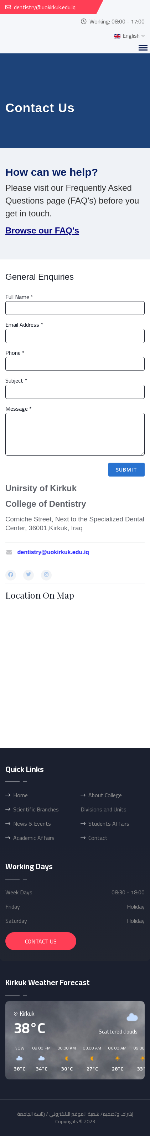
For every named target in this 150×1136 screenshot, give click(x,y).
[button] (17, 1058)
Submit (126, 469)
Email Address (24, 324)
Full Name (19, 297)
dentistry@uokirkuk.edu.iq (45, 7)
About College (105, 795)
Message (18, 408)
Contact (98, 837)
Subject (16, 380)
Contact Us (41, 941)
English (126, 35)
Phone (15, 352)
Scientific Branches (36, 809)
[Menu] (143, 48)
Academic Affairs (34, 837)
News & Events (32, 823)
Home (20, 795)
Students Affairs (108, 823)
